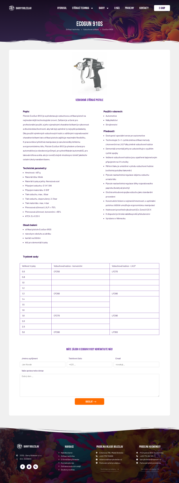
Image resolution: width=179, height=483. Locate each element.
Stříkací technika (82, 8)
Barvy (104, 8)
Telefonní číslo (75, 358)
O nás (117, 8)
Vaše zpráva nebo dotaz (33, 370)
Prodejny (129, 8)
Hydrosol (62, 8)
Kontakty (144, 8)
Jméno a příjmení (30, 358)
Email (118, 358)
